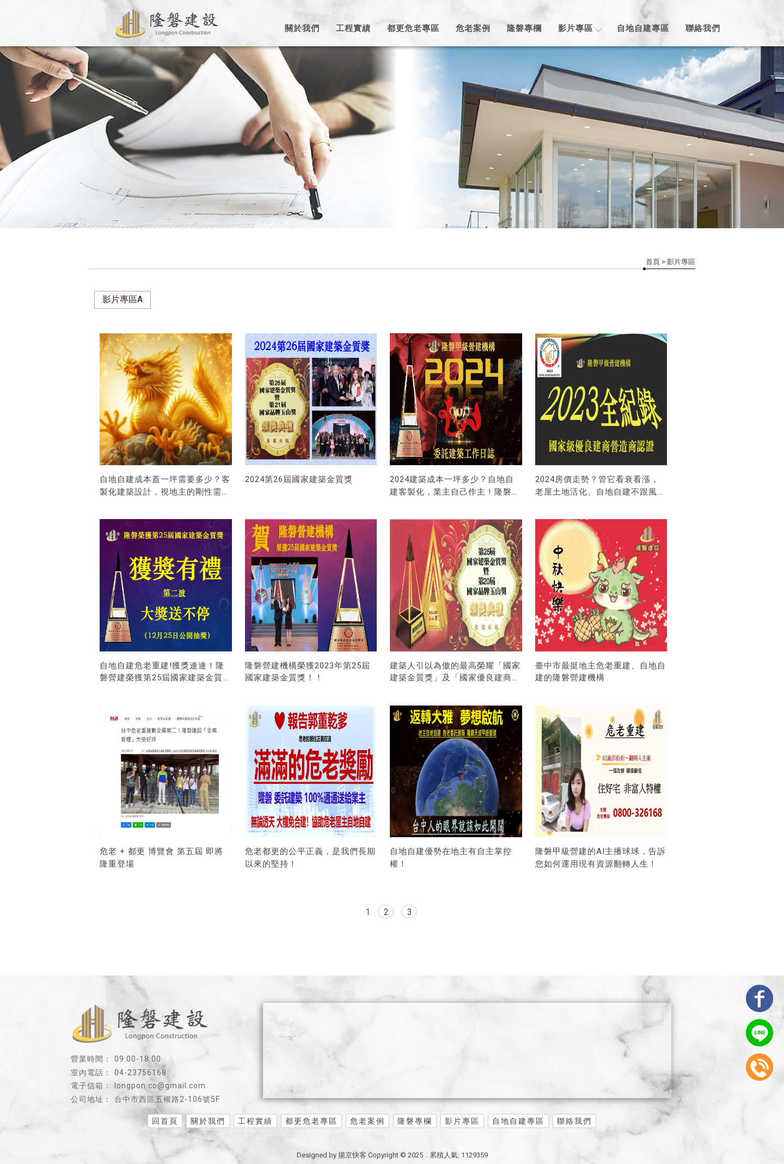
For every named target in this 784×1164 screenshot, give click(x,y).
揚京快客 (352, 1155)
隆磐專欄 (524, 28)
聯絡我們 (702, 28)
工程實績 (353, 28)
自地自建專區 (643, 28)
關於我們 (302, 28)
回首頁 (165, 1121)
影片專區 (579, 28)
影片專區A (122, 299)
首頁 (653, 262)
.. (426, 1155)
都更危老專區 (413, 28)
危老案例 (473, 28)
